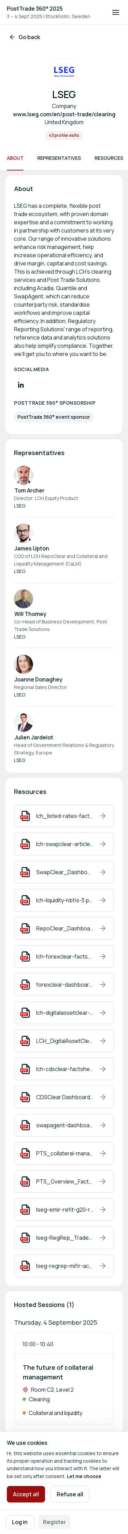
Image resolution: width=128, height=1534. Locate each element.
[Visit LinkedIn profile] (21, 385)
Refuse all (70, 1494)
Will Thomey (30, 614)
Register (54, 1522)
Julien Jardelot (33, 737)
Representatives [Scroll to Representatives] (59, 158)
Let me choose (84, 1476)
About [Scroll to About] (15, 158)
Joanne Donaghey (38, 679)
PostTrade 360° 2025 (35, 8)
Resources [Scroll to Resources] (109, 158)
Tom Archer (29, 490)
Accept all (26, 1494)
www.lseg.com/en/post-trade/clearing (64, 114)
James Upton (31, 548)
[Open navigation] (116, 12)
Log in (20, 1522)
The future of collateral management (58, 1372)
